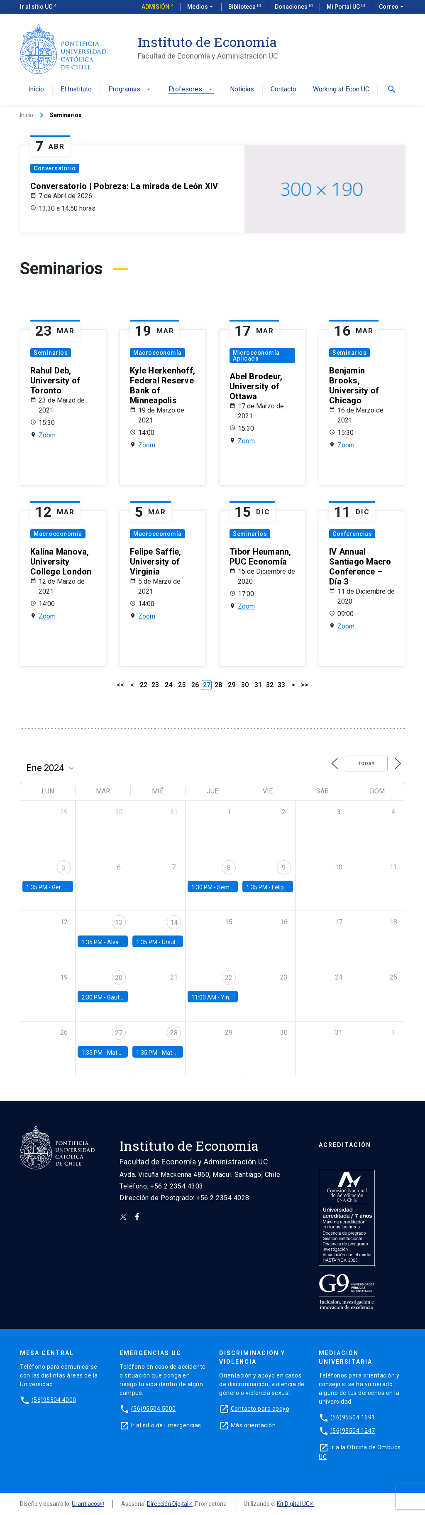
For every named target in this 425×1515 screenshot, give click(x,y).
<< (120, 685)
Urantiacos (86, 1503)
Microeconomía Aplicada (256, 355)
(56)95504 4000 (54, 1400)
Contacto (283, 89)
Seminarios (51, 352)
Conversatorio (55, 168)
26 (195, 685)
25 (182, 685)
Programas (130, 89)
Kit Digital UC (293, 1503)
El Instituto (76, 89)
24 (168, 685)
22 (143, 685)
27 (118, 1033)
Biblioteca (242, 6)
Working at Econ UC (341, 89)
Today (366, 763)
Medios (201, 7)
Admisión (155, 6)
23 (155, 685)
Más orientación (253, 1425)
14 (174, 922)
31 (258, 685)
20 (118, 978)
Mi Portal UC (344, 6)
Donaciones (292, 6)
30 (245, 685)
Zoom (47, 435)
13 (118, 922)
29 (231, 685)
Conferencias (352, 533)
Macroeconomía (157, 352)
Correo (392, 7)
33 (281, 685)
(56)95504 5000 (153, 1408)
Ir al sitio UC (36, 6)
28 (218, 685)
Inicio (36, 89)
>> (304, 685)
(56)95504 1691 (352, 1417)
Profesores (191, 89)
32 (270, 685)
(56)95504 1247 (352, 1431)
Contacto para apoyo (260, 1408)
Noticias (242, 89)
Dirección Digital (167, 1503)
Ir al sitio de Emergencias (166, 1425)
